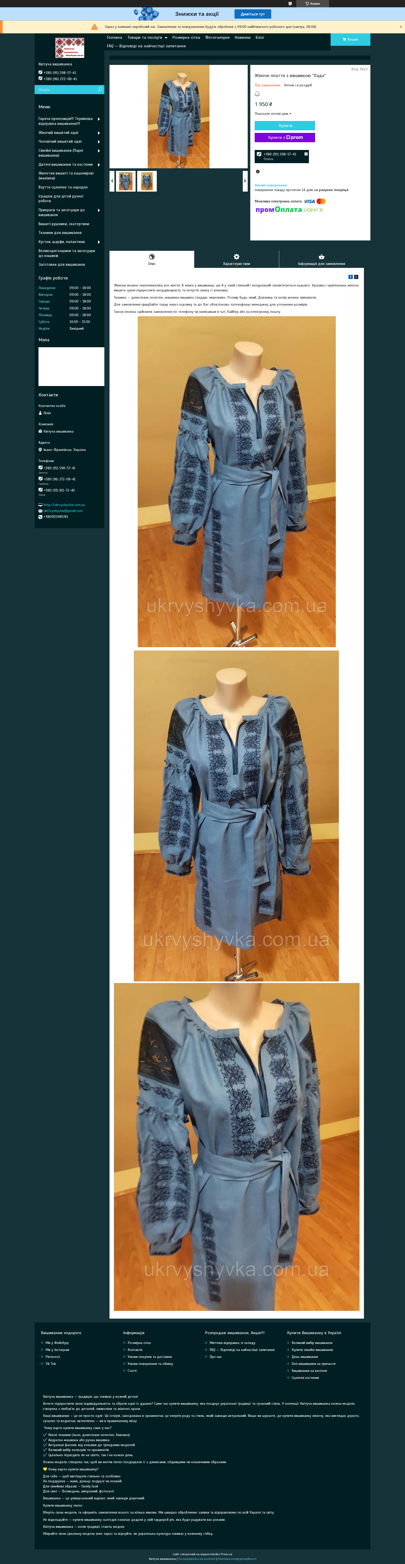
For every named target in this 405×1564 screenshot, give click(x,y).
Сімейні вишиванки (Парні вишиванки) (60, 153)
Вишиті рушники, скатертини (63, 224)
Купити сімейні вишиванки (312, 1350)
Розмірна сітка (186, 37)
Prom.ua (226, 1554)
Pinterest (52, 1357)
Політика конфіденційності (237, 1559)
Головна (114, 37)
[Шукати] (99, 89)
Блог (260, 37)
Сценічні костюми (305, 1378)
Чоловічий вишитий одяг (60, 141)
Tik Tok (50, 1364)
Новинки (243, 37)
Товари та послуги (144, 37)
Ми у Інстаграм (57, 1350)
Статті (132, 1371)
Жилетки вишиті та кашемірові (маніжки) (66, 175)
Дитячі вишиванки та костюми (65, 164)
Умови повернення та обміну (150, 1364)
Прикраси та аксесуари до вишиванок (61, 212)
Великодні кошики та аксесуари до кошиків (66, 253)
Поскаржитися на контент (196, 1559)
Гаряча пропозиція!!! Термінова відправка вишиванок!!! (65, 121)
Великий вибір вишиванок (312, 1343)
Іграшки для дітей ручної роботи (60, 198)
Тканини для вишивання (60, 232)
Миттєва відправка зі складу (232, 1343)
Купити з (282, 137)
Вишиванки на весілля (309, 1371)
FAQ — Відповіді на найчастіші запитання (146, 46)
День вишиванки (305, 1357)
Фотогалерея (217, 37)
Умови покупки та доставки (150, 1357)
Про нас (215, 1357)
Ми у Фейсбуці (57, 1343)
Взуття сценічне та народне (63, 187)
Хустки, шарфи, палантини (61, 241)
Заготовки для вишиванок (61, 264)
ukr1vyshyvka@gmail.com (63, 511)
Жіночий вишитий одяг (58, 132)
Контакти (135, 1350)
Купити (282, 125)
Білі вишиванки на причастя (314, 1364)
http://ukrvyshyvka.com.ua (64, 505)
